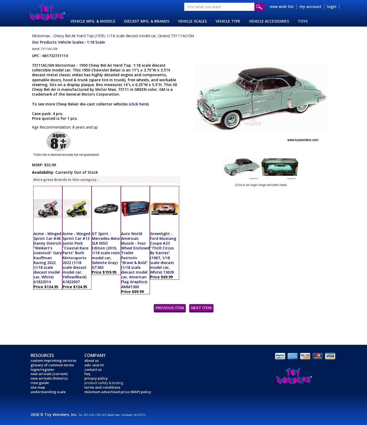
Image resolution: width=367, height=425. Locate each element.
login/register (43, 369)
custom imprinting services (53, 360)
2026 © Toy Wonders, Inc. (55, 414)
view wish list (282, 6)
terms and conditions (102, 387)
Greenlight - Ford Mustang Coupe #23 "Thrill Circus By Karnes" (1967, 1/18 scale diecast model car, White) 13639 (163, 253)
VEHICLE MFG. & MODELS (93, 21)
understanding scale (48, 391)
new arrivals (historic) (49, 378)
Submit (259, 7)
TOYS (303, 21)
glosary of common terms (52, 365)
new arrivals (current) (49, 373)
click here (138, 104)
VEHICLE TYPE (228, 21)
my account (310, 6)
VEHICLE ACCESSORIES (269, 21)
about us (91, 360)
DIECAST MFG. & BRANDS (146, 21)
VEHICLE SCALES (192, 21)
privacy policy (96, 378)
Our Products (44, 42)
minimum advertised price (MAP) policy (117, 391)
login (331, 6)
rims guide (40, 382)
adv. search (94, 365)
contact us (93, 369)
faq (87, 373)
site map (38, 387)
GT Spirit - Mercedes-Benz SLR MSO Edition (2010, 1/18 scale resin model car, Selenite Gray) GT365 (106, 250)
